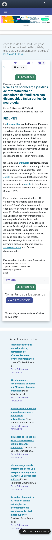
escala (6, 177)
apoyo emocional (12, 247)
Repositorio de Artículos (16, 44)
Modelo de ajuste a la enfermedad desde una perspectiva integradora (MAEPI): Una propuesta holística (23, 472)
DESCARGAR (25, 77)
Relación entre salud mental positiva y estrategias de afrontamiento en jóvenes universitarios (22, 351)
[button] (18, 62)
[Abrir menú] (5, 11)
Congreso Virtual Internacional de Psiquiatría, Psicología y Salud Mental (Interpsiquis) (25, 47)
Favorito (19, 67)
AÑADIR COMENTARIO (19, 300)
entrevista (24, 162)
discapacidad (14, 124)
